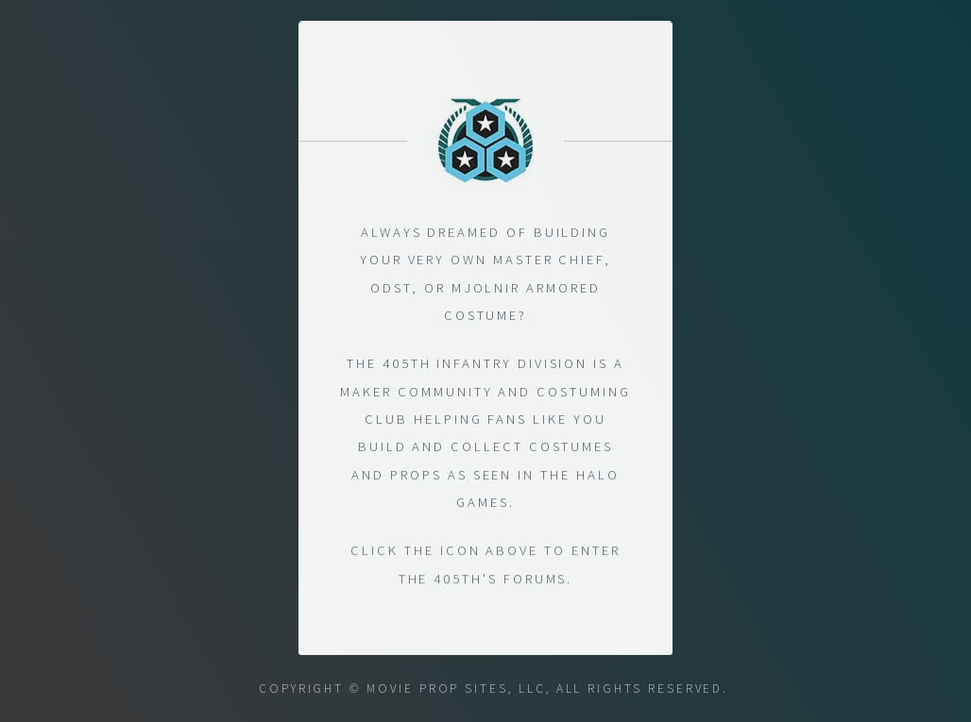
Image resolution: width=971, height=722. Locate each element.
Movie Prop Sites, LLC (456, 688)
